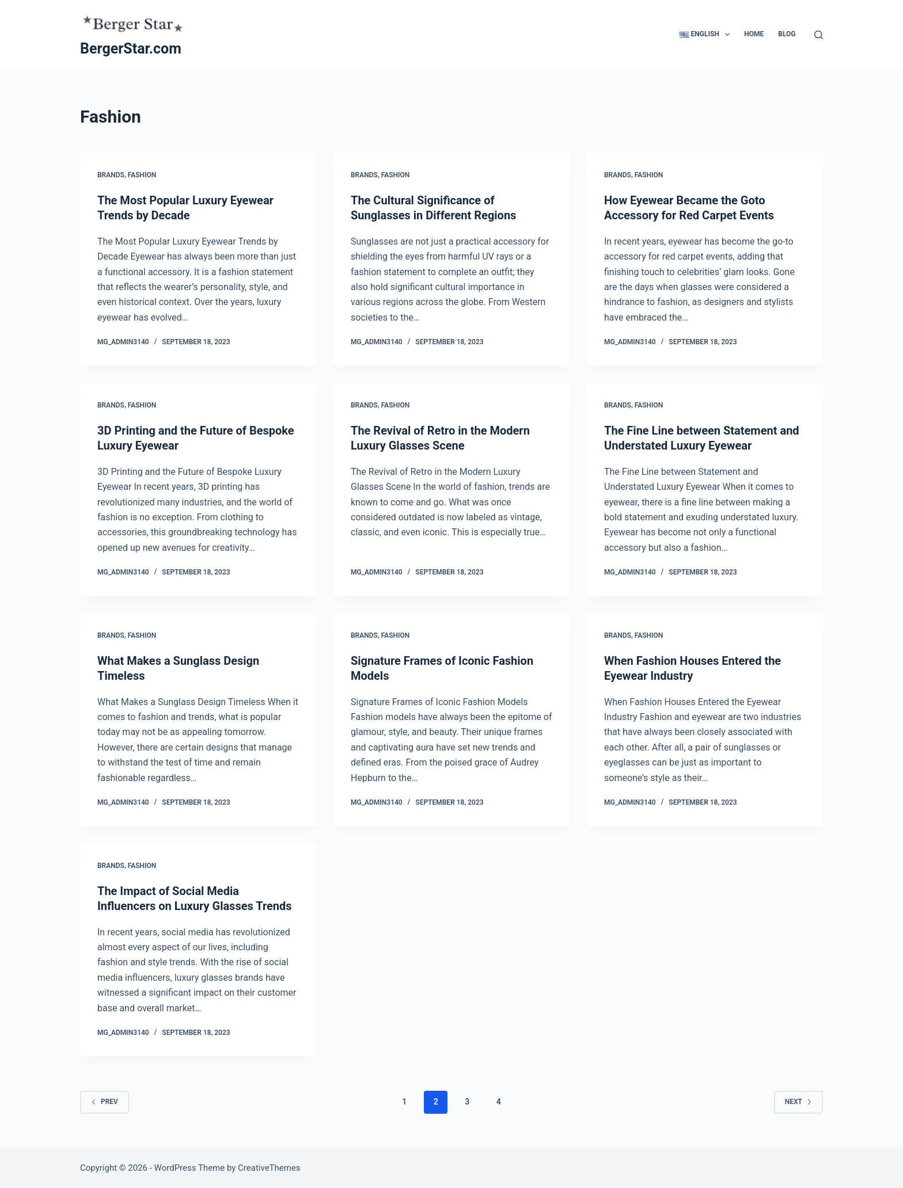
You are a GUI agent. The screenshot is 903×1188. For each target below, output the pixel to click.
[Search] (818, 35)
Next (798, 1102)
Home (754, 34)
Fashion (142, 175)
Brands (110, 175)
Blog (786, 34)
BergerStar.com (130, 48)
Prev (104, 1102)
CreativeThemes (269, 1168)
